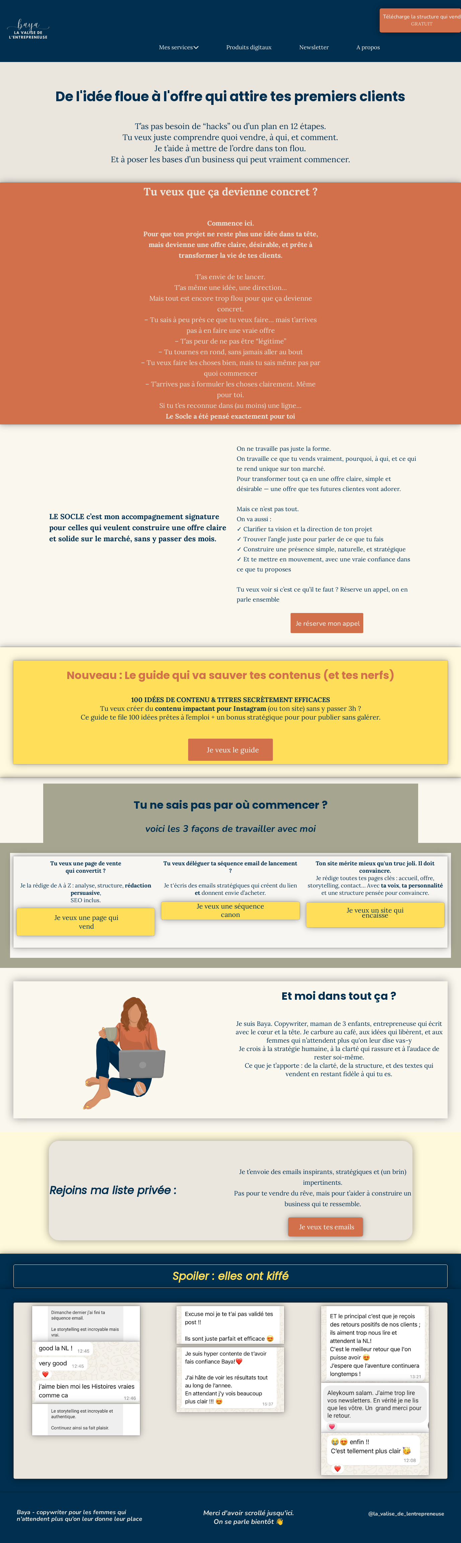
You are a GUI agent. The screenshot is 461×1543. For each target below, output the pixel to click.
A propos (368, 47)
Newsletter (314, 47)
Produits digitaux (249, 47)
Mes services (179, 47)
